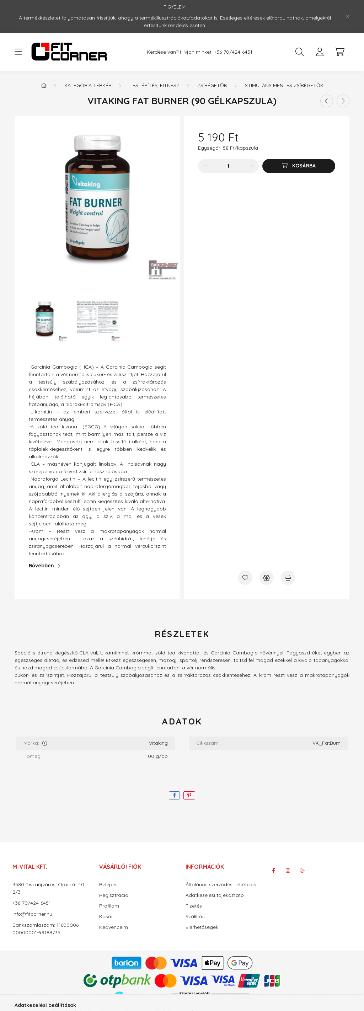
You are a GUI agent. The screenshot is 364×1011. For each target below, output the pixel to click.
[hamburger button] (18, 52)
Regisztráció (113, 895)
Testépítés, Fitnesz (154, 85)
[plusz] (251, 166)
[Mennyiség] (228, 166)
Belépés (108, 885)
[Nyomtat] (288, 578)
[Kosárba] (298, 166)
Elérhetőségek (202, 927)
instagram (288, 870)
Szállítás (195, 917)
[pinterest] (189, 795)
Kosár (106, 917)
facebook (274, 870)
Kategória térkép (88, 85)
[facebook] (174, 795)
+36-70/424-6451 (233, 52)
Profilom (109, 906)
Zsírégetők (212, 85)
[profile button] (319, 52)
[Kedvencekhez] (245, 578)
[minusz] (205, 166)
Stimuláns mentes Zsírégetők (284, 85)
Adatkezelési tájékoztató (215, 895)
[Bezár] (347, 16)
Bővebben (41, 565)
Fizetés (194, 906)
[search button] (300, 52)
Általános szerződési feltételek (221, 885)
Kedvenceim (113, 927)
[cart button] (339, 52)
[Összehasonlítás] (266, 578)
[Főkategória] (44, 85)
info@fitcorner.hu (32, 914)
